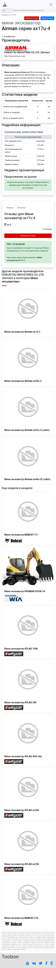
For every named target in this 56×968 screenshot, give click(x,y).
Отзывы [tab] (10, 208)
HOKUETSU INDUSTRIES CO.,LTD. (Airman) (27, 52)
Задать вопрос (47, 18)
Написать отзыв (31, 18)
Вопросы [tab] (22, 208)
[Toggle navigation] (50, 4)
